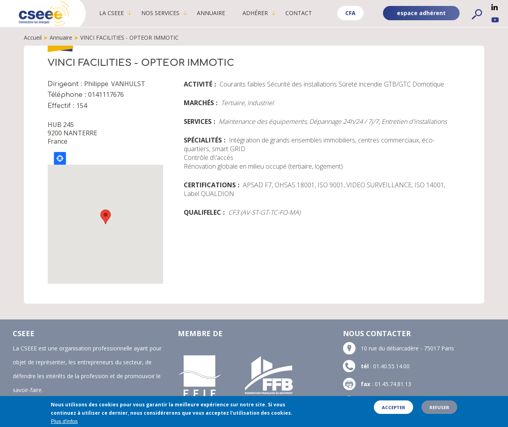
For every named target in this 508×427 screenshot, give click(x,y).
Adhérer (256, 13)
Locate (60, 158)
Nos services (162, 13)
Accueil (33, 37)
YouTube (495, 19)
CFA (350, 13)
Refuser (439, 407)
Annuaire (212, 13)
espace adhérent (421, 13)
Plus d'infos (64, 421)
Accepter (393, 407)
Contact (300, 13)
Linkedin (494, 7)
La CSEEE (113, 13)
